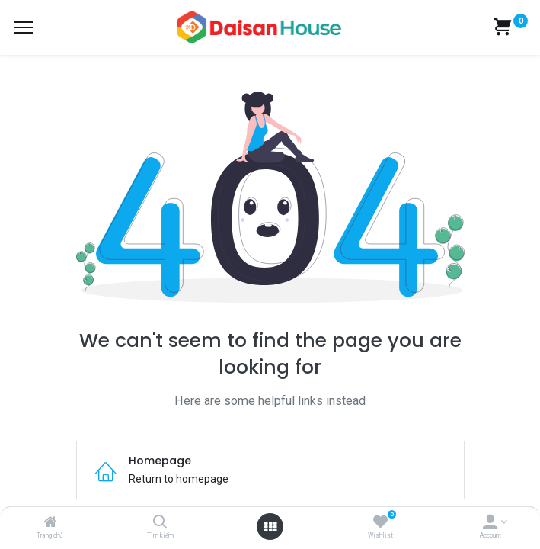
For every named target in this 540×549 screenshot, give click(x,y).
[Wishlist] (380, 523)
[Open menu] (270, 527)
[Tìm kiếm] (160, 523)
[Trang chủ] (50, 523)
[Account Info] (490, 523)
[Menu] (23, 27)
